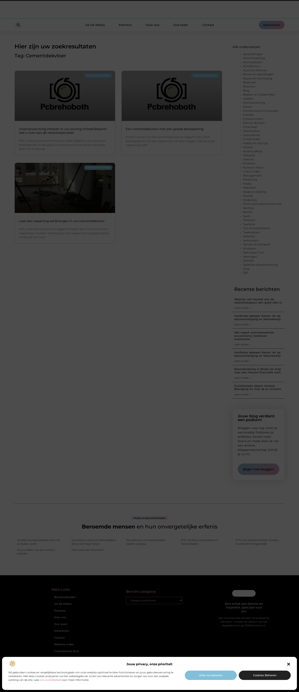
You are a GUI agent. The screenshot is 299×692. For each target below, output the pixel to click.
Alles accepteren (211, 675)
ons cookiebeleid (50, 679)
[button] (289, 664)
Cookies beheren (265, 675)
